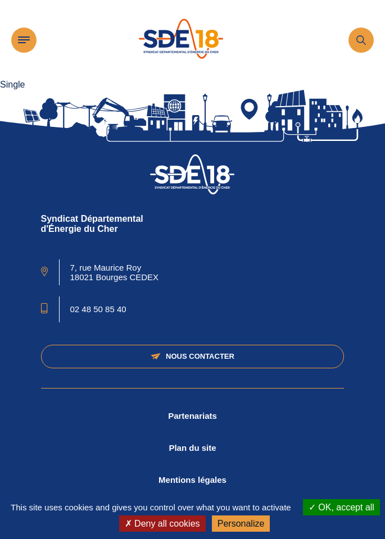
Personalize (241, 523)
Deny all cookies (162, 523)
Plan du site (192, 448)
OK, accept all (341, 507)
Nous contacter (192, 356)
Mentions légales (192, 480)
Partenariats (192, 416)
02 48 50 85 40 (98, 309)
